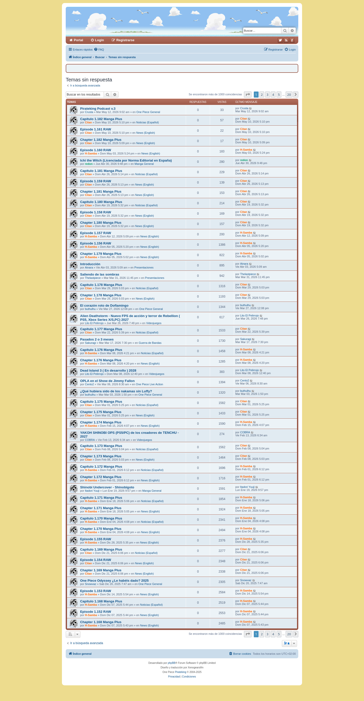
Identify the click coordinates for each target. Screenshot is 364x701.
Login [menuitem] (99, 40)
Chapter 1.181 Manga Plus (100, 191)
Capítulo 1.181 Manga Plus (101, 171)
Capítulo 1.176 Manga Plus (101, 350)
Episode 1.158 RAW (95, 212)
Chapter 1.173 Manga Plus (100, 456)
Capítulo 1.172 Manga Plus (101, 466)
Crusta (89, 112)
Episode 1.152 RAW (95, 612)
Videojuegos (153, 323)
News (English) (145, 132)
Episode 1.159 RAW (95, 181)
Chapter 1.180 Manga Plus (100, 222)
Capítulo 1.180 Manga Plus (101, 202)
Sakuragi (90, 342)
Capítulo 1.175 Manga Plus (101, 401)
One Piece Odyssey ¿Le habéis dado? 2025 (114, 580)
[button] (248, 95)
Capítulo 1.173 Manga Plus (101, 446)
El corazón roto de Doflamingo (104, 305)
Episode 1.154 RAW (95, 560)
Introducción (90, 264)
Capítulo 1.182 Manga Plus (101, 119)
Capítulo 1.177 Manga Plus (101, 329)
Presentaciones (143, 267)
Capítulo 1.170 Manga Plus (101, 518)
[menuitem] (99, 50)
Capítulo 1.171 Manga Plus (101, 498)
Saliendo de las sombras (99, 274)
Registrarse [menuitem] (125, 40)
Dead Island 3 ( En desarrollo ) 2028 (108, 370)
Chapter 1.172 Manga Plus (100, 477)
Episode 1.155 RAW (95, 539)
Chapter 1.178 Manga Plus (100, 295)
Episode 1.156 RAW (95, 243)
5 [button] (279, 94)
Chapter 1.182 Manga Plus (100, 140)
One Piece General (148, 112)
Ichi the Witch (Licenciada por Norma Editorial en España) (126, 160)
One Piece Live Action (149, 384)
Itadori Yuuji (92, 490)
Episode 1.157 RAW (95, 233)
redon (89, 163)
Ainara (89, 267)
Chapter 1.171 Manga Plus (100, 508)
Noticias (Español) (147, 122)
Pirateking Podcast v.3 (98, 108)
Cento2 (89, 384)
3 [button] (267, 94)
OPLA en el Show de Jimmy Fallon (107, 381)
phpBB (171, 663)
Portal (78, 40)
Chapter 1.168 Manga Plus (100, 622)
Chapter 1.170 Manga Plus (100, 529)
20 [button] (289, 94)
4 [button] (273, 94)
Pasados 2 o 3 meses (97, 339)
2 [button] (262, 94)
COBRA (90, 439)
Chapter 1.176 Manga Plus (100, 360)
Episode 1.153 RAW (95, 591)
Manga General (144, 163)
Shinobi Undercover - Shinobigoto (107, 487)
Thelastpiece (93, 277)
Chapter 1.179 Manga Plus (100, 254)
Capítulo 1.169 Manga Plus (101, 549)
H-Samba (91, 153)
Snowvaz (90, 583)
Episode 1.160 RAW (95, 150)
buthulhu (90, 308)
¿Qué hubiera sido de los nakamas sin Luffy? (116, 391)
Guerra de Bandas (150, 342)
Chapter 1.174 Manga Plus (100, 422)
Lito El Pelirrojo (94, 323)
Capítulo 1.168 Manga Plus (101, 601)
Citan (88, 122)
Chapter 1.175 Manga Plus (100, 412)
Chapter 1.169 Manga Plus (100, 570)
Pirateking (180, 672)
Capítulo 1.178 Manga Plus (101, 285)
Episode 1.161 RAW (95, 129)
